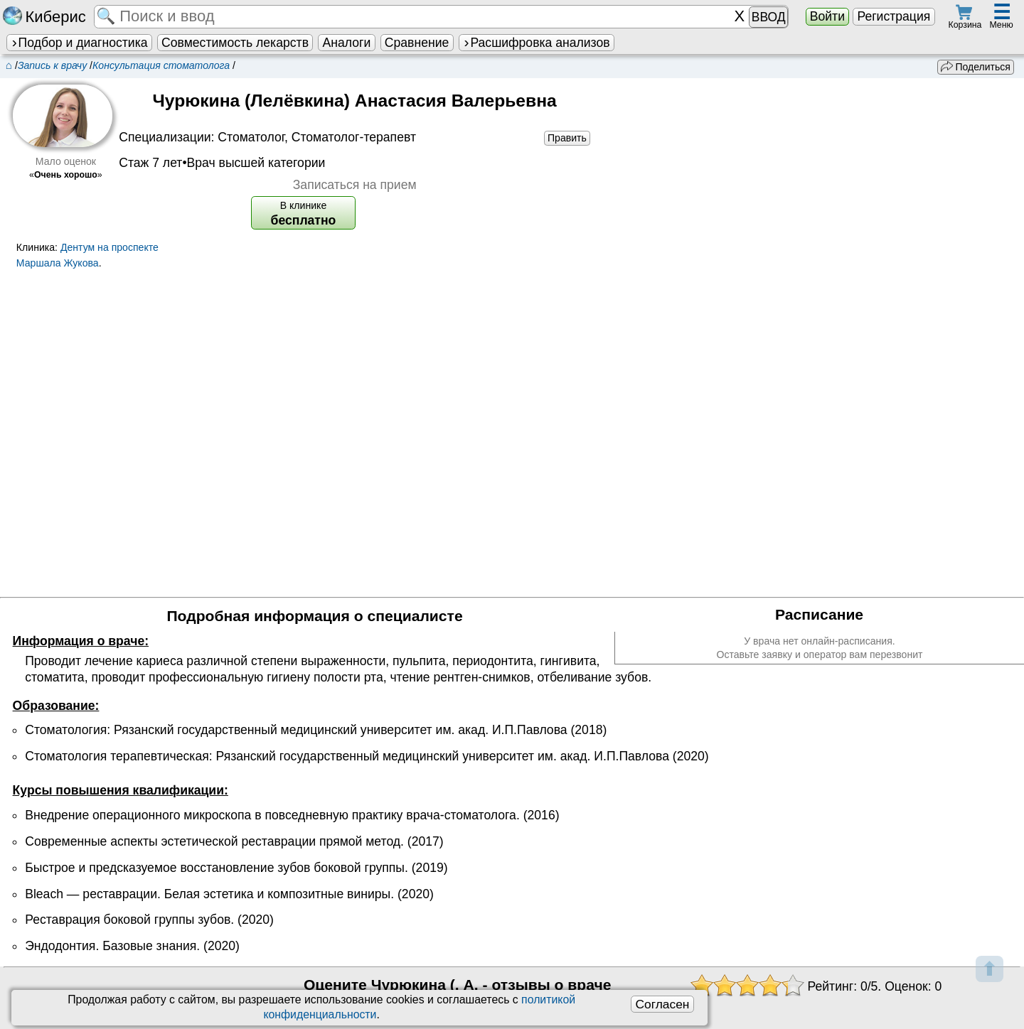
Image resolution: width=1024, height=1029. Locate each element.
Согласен (662, 1004)
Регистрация (893, 16)
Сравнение (417, 43)
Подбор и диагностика (79, 43)
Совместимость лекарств (235, 43)
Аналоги (347, 43)
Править (567, 138)
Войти (827, 16)
